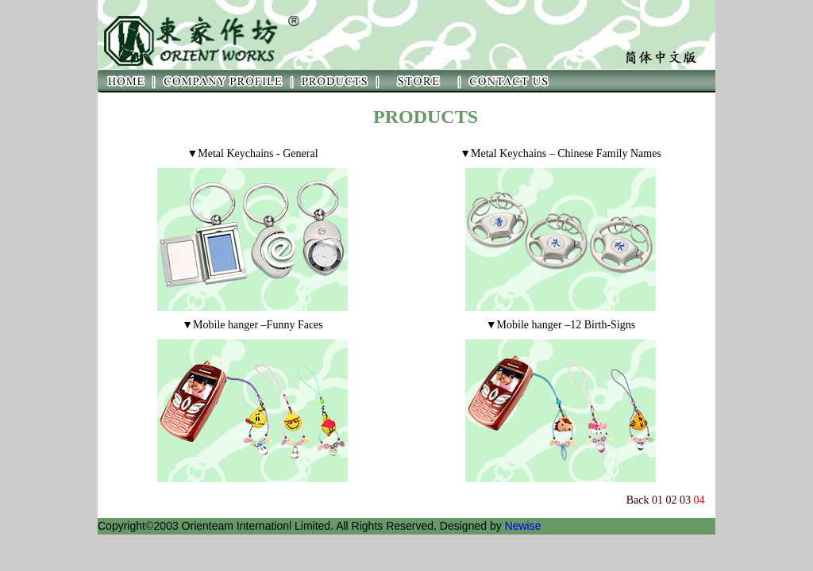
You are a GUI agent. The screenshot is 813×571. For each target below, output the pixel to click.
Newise (523, 525)
